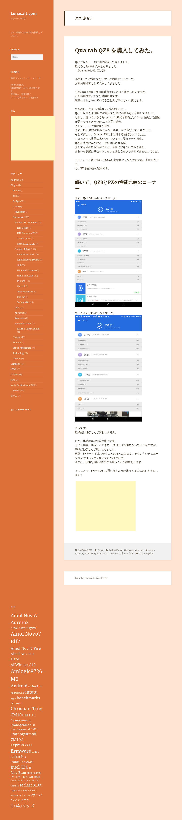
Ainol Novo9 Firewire (28, 259)
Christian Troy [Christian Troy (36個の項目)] (26, 708)
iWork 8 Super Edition (28, 328)
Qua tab (21, 296)
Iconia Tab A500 (25, 275)
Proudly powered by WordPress (91, 578)
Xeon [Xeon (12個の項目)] (33, 790)
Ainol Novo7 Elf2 (25, 254)
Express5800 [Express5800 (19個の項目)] (21, 745)
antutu (151, 550)
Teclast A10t (23, 302)
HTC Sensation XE (26, 233)
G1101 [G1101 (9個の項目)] (35, 751)
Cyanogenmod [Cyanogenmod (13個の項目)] (21, 720)
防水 (131, 553)
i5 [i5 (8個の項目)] (25, 757)
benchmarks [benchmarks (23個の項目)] (28, 697)
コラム (14, 395)
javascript (20, 211)
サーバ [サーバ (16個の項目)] (37, 795)
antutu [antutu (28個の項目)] (31, 692)
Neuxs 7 (21, 286)
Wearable (20, 318)
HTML (14, 369)
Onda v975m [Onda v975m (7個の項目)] (32, 780)
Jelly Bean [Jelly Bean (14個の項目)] (18, 772)
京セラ (125, 553)
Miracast (19, 312)
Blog (13, 185)
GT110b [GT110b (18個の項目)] (17, 756)
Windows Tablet (23, 323)
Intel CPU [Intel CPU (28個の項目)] (19, 767)
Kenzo (100, 550)
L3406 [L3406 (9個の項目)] (37, 772)
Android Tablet (22, 249)
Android (15, 179)
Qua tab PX (87, 553)
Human (17, 337)
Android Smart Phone (26, 222)
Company (15, 363)
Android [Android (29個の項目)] (19, 686)
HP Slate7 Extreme (26, 270)
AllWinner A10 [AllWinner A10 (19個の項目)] (23, 664)
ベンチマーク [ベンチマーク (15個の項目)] (20, 799)
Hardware (18, 217)
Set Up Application (22, 347)
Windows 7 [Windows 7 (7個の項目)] (23, 790)
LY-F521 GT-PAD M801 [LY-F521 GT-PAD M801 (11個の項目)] (25, 777)
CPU (17, 307)
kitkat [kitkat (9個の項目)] (30, 772)
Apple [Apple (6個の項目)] (13, 698)
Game (16, 206)
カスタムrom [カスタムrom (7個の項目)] (25, 795)
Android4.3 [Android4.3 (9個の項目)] (35, 686)
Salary (16, 390)
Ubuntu (17, 358)
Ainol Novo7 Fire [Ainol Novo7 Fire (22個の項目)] (26, 648)
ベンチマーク (114, 553)
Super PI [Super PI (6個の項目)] (15, 786)
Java (13, 379)
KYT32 (78, 553)
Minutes (17, 342)
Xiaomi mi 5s (23, 238)
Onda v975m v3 (25, 291)
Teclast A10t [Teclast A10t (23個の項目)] (30, 785)
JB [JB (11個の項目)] (30, 767)
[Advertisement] (33, 138)
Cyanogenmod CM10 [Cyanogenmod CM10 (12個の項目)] (24, 729)
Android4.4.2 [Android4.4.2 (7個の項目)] (17, 692)
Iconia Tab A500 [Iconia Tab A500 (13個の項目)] (22, 762)
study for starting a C (21, 385)
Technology (19, 353)
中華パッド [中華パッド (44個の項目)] (23, 805)
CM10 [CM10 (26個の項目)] (16, 715)
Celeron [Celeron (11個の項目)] (16, 703)
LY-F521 (21, 280)
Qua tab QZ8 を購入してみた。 (115, 50)
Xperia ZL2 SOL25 (26, 243)
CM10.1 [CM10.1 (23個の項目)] (29, 715)
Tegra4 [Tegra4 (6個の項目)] (14, 790)
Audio (16, 190)
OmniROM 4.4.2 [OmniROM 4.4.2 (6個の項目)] (18, 780)
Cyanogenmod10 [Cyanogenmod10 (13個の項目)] (23, 725)
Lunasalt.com (24, 13)
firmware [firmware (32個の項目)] (21, 751)
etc (14, 195)
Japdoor (15, 374)
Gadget (16, 201)
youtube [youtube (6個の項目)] (14, 795)
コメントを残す (146, 553)
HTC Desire (22, 227)
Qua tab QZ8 (100, 553)
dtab (19, 265)
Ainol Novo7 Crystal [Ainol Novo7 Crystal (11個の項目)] (23, 628)
